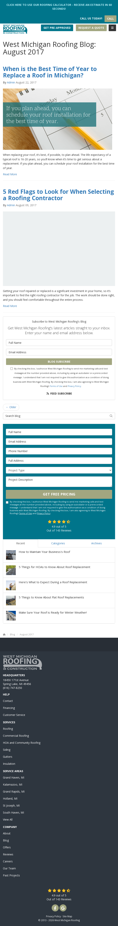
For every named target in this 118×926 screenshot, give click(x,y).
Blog (6, 840)
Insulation (9, 764)
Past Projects (11, 875)
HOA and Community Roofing (21, 742)
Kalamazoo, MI (12, 784)
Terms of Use (56, 386)
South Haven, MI (13, 812)
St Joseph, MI (11, 805)
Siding (6, 749)
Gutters (7, 757)
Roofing (8, 728)
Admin (11, 82)
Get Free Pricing (59, 494)
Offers (7, 847)
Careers (8, 861)
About (7, 833)
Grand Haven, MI (13, 777)
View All (7, 819)
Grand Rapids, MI (14, 791)
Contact (8, 701)
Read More (10, 174)
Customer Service (14, 715)
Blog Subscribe (59, 361)
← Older (11, 407)
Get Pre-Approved (57, 28)
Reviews (8, 854)
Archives (96, 543)
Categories (58, 543)
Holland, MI (10, 798)
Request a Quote (91, 28)
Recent (20, 543)
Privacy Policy (74, 386)
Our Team (9, 868)
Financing (9, 708)
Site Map (67, 916)
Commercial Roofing (16, 735)
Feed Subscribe (59, 393)
